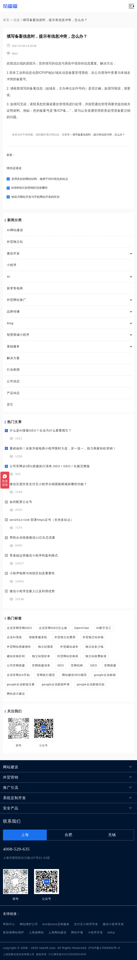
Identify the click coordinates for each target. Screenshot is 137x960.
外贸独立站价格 (93, 637)
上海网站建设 (57, 932)
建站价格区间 (16, 656)
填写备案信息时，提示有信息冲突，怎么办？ (99, 134)
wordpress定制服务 (55, 924)
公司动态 (13, 381)
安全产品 (10, 808)
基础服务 (13, 346)
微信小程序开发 (113, 924)
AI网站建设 (15, 230)
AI (8, 276)
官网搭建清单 (41, 665)
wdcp (111, 932)
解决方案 (13, 358)
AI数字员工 (103, 628)
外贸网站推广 (16, 299)
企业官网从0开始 (18, 674)
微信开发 (13, 253)
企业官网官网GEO (19, 628)
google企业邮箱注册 (21, 684)
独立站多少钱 (94, 646)
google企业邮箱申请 (56, 684)
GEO (93, 665)
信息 (16, 20)
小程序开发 (95, 932)
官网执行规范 (46, 674)
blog (10, 323)
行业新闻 (13, 369)
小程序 (12, 265)
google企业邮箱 (105, 674)
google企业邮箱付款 (91, 684)
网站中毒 (77, 932)
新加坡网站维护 (13, 932)
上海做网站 (36, 932)
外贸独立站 (15, 241)
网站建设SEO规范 (74, 674)
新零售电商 (15, 288)
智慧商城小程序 (18, 334)
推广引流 (10, 788)
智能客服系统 (38, 637)
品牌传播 (13, 311)
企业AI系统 (14, 637)
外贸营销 (10, 777)
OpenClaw (81, 628)
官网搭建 (110, 665)
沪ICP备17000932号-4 (104, 948)
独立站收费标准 (96, 656)
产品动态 (13, 393)
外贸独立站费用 (65, 637)
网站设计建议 (16, 693)
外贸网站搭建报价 (19, 646)
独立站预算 (45, 646)
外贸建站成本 (69, 646)
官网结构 (77, 665)
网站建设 (10, 767)
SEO (60, 665)
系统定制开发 (14, 798)
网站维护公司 (29, 924)
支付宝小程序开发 (86, 924)
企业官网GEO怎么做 (53, 628)
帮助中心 (9, 924)
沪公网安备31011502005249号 (67, 954)
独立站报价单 (41, 656)
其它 (10, 404)
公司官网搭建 (16, 665)
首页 (6, 20)
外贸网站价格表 (67, 656)
